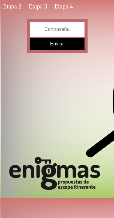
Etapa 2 (12, 6)
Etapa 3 (38, 6)
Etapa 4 (63, 6)
